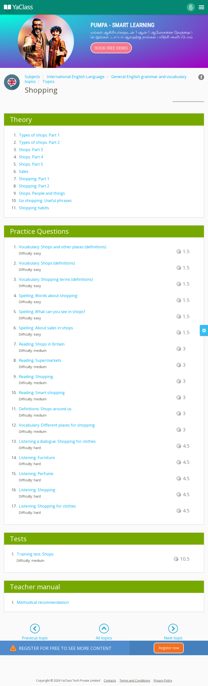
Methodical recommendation (43, 602)
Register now (169, 648)
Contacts (110, 680)
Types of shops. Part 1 (39, 135)
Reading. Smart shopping (42, 392)
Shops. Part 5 (31, 164)
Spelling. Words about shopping (48, 295)
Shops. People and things (42, 193)
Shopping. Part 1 (34, 178)
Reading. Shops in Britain (41, 344)
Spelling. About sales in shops (46, 328)
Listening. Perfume (36, 473)
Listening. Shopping (37, 489)
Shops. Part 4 (31, 157)
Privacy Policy (163, 680)
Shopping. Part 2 (34, 186)
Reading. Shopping (36, 376)
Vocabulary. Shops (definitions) (47, 263)
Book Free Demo (111, 48)
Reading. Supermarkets (40, 360)
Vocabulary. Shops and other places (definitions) (62, 247)
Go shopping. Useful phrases (45, 200)
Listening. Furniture (37, 457)
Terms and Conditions (135, 680)
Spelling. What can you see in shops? (52, 311)
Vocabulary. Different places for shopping (57, 425)
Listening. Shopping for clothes (47, 506)
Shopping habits (34, 207)
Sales (23, 171)
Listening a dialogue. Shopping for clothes (57, 441)
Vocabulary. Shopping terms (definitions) (56, 279)
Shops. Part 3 (31, 149)
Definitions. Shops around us (45, 409)
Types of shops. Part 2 (39, 142)
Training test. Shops (35, 554)
